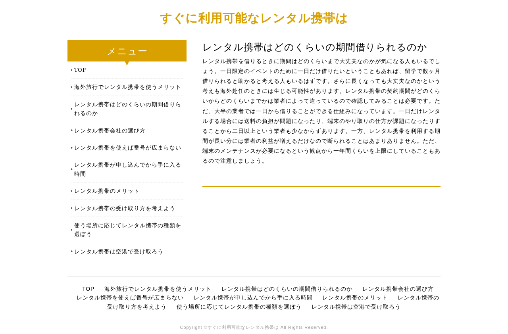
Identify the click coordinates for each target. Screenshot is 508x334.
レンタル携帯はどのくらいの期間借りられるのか (127, 108)
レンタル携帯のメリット (107, 190)
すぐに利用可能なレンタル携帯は (254, 18)
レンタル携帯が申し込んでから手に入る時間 (127, 169)
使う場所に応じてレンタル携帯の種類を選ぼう (127, 229)
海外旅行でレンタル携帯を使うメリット (127, 86)
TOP (80, 69)
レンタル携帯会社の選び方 (110, 130)
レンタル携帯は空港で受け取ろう (119, 251)
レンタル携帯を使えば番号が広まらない (127, 147)
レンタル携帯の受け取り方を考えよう (124, 208)
